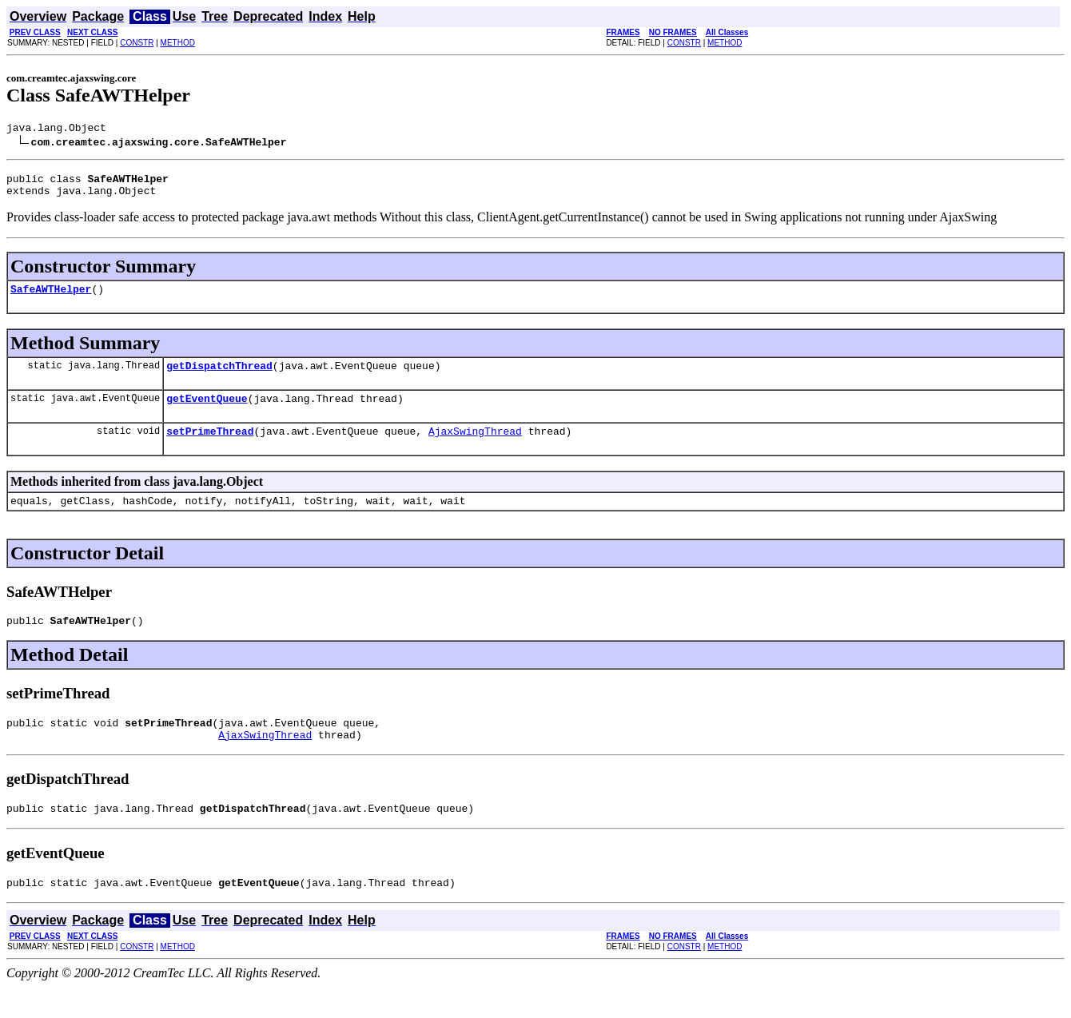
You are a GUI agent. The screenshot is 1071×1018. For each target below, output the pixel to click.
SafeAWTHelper (50, 298)
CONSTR (136, 42)
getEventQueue (206, 412)
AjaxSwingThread (475, 447)
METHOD (178, 42)
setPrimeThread (209, 447)
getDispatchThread (219, 377)
